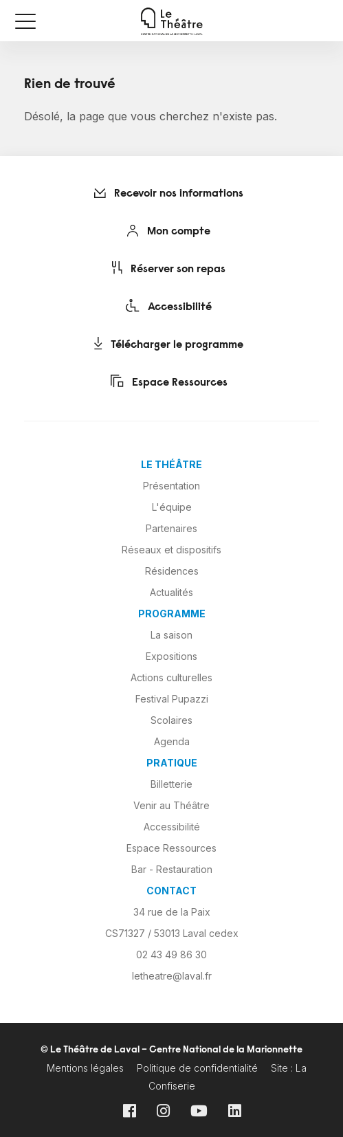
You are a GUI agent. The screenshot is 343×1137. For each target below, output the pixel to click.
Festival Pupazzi (171, 699)
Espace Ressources (169, 381)
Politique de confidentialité (197, 1068)
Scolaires (171, 720)
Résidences (172, 571)
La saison (171, 635)
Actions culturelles (171, 677)
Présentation (171, 486)
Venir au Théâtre (171, 805)
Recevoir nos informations (168, 193)
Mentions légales (85, 1068)
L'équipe (172, 507)
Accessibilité (169, 306)
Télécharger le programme (168, 344)
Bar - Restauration (171, 869)
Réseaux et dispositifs (171, 549)
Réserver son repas (168, 268)
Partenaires (171, 528)
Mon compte (168, 231)
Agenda (172, 741)
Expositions (171, 656)
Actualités (171, 592)
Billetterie (171, 784)
